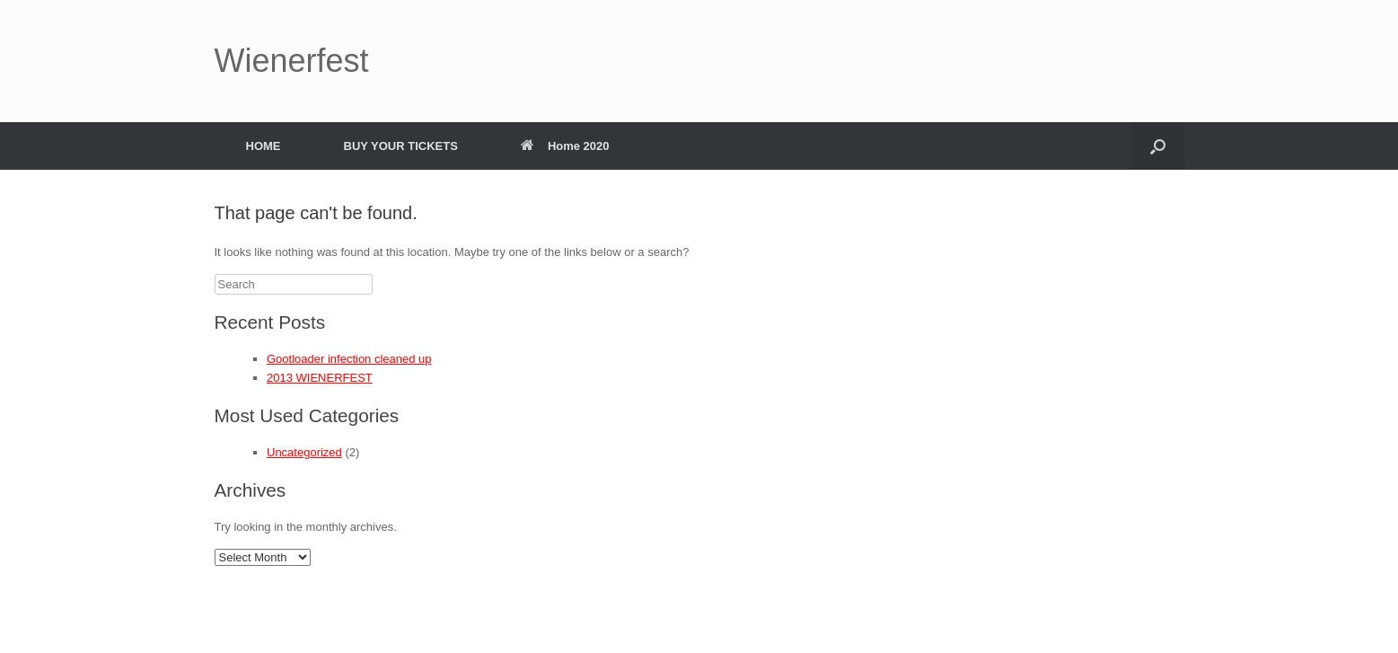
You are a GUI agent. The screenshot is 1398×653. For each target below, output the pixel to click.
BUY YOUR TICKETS (401, 146)
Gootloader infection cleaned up (349, 359)
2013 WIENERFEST (320, 377)
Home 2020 (565, 146)
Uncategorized (304, 452)
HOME (263, 146)
